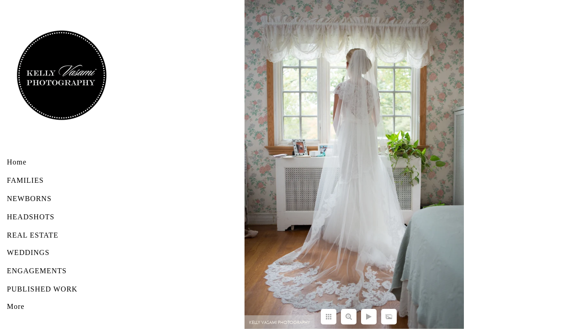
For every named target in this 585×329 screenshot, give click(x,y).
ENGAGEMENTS (37, 271)
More (16, 306)
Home (17, 162)
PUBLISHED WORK (42, 289)
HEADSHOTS (30, 217)
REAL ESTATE (32, 235)
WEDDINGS (28, 252)
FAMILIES (25, 180)
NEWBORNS (29, 198)
